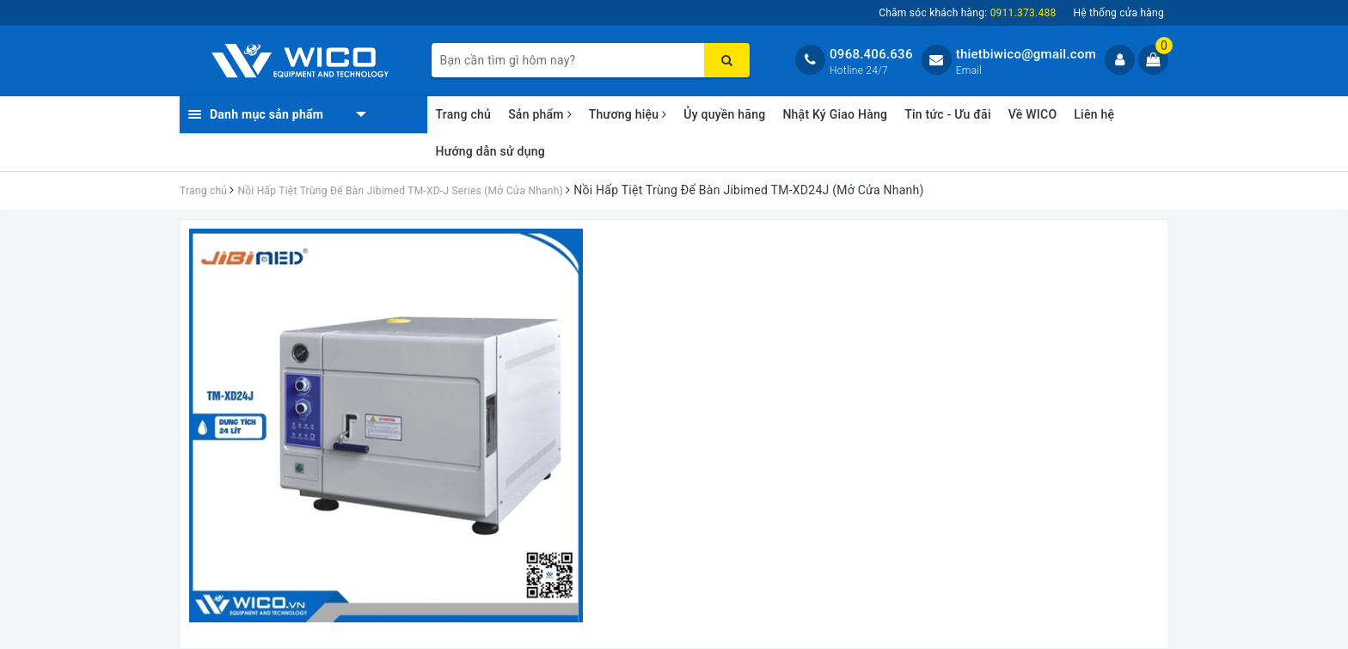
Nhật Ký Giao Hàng (834, 114)
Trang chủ (464, 114)
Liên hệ (1094, 114)
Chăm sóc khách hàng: (967, 13)
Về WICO (1032, 114)
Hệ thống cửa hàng (1118, 13)
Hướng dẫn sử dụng (490, 151)
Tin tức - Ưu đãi (947, 114)
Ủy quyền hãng (724, 114)
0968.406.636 (871, 54)
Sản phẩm (540, 114)
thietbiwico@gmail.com (1026, 54)
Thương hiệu (628, 114)
